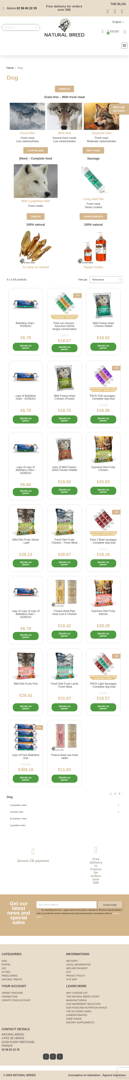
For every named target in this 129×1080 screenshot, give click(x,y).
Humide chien (64, 812)
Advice (22, 8)
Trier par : (83, 279)
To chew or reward (35, 267)
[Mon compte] (102, 31)
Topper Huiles (93, 267)
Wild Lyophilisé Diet (35, 201)
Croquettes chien (64, 805)
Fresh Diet (27, 133)
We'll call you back (119, 109)
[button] (64, 89)
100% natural (35, 224)
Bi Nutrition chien (18, 819)
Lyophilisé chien (18, 825)
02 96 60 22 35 (11, 1049)
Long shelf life (93, 199)
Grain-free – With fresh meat (64, 97)
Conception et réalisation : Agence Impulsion (97, 1075)
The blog (118, 4)
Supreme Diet (101, 133)
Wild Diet (64, 133)
